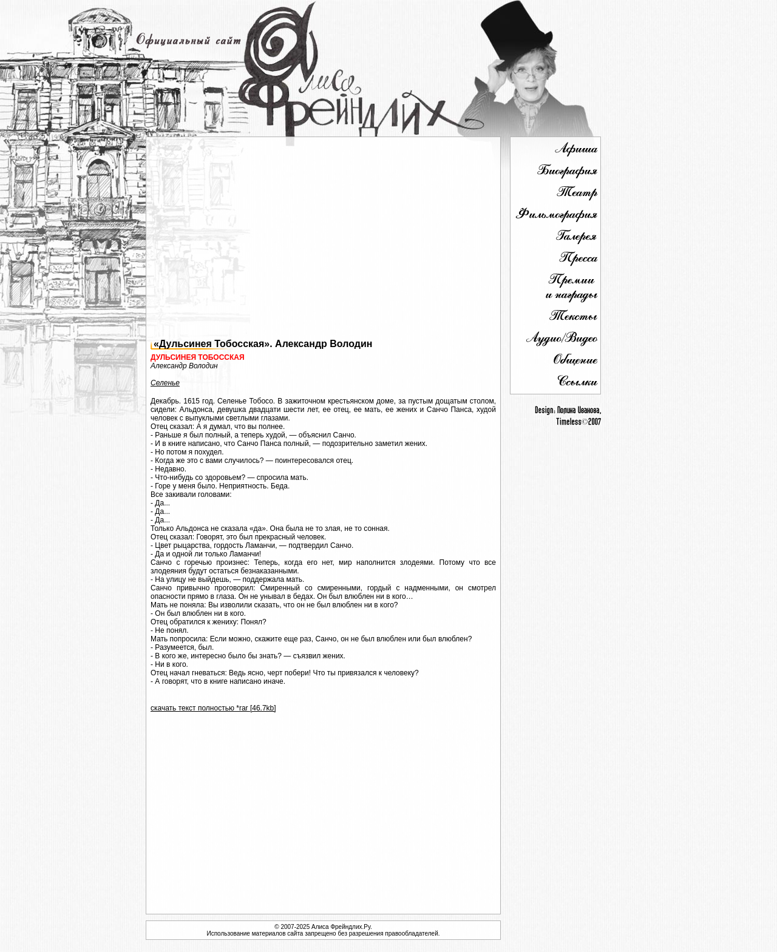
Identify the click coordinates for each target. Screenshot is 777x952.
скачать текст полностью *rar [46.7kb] (213, 708)
